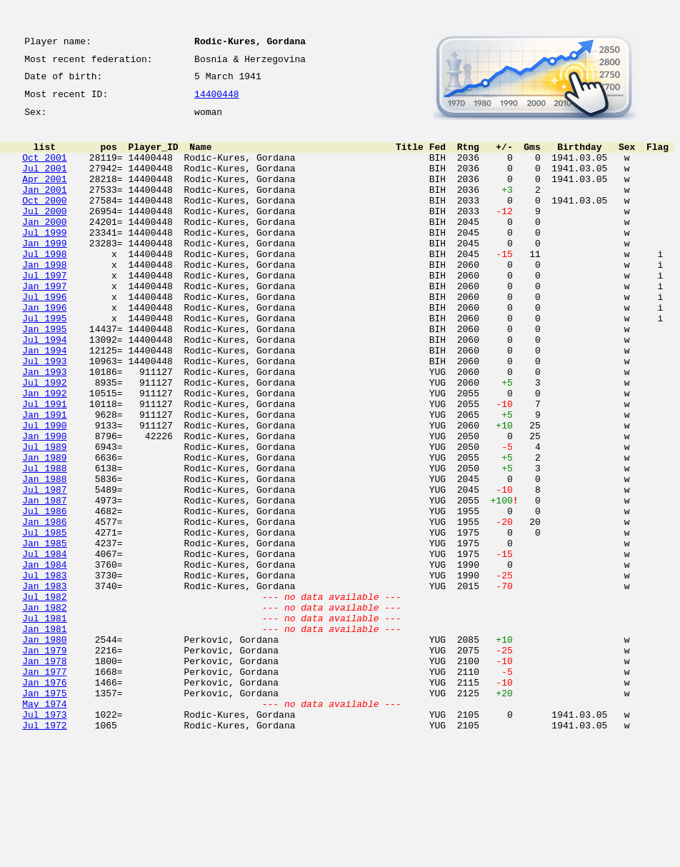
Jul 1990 (44, 491)
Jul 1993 (44, 414)
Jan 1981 (44, 735)
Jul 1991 (44, 465)
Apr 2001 (44, 195)
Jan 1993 (44, 427)
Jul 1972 (44, 851)
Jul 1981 (44, 722)
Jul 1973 (44, 838)
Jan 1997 (44, 324)
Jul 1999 (44, 260)
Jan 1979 (44, 761)
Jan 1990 (44, 504)
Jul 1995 (44, 362)
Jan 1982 (44, 709)
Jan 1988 (44, 555)
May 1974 (44, 825)
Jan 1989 (44, 529)
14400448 (216, 101)
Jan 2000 (44, 247)
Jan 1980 (44, 748)
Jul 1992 (44, 440)
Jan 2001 (44, 208)
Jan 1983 (44, 684)
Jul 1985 (44, 619)
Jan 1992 (44, 452)
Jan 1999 (44, 272)
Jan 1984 (44, 658)
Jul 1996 (44, 337)
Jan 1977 (44, 787)
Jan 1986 (44, 607)
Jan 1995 (44, 375)
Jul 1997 (44, 311)
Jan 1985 (44, 632)
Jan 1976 (44, 799)
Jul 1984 (44, 645)
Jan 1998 (44, 298)
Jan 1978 (44, 774)
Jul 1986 (44, 594)
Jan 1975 (44, 812)
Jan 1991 (44, 478)
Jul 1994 (44, 388)
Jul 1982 (44, 697)
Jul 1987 (44, 568)
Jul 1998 (44, 285)
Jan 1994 (44, 401)
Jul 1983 (44, 671)
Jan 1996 (44, 350)
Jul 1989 (44, 517)
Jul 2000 (44, 234)
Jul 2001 (44, 182)
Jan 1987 (44, 581)
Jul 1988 (44, 542)
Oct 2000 (44, 221)
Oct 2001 (44, 170)
